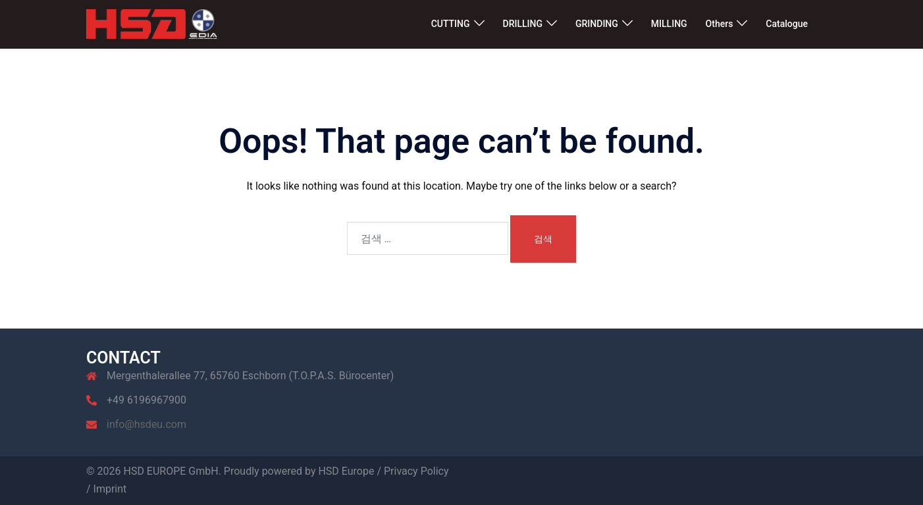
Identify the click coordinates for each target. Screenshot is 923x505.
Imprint (110, 489)
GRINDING (596, 23)
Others (719, 23)
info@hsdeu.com (146, 424)
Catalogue (787, 23)
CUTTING (450, 23)
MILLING (669, 23)
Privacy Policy (416, 471)
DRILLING (522, 23)
